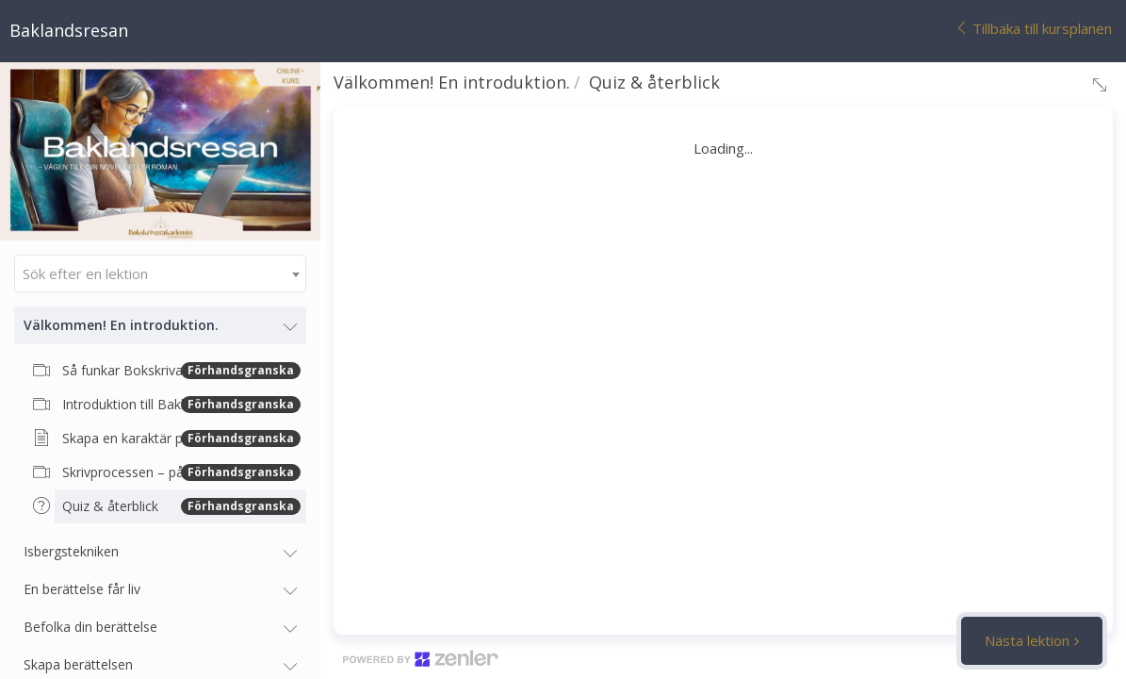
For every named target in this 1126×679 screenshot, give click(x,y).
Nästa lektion (1027, 640)
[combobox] (160, 273)
